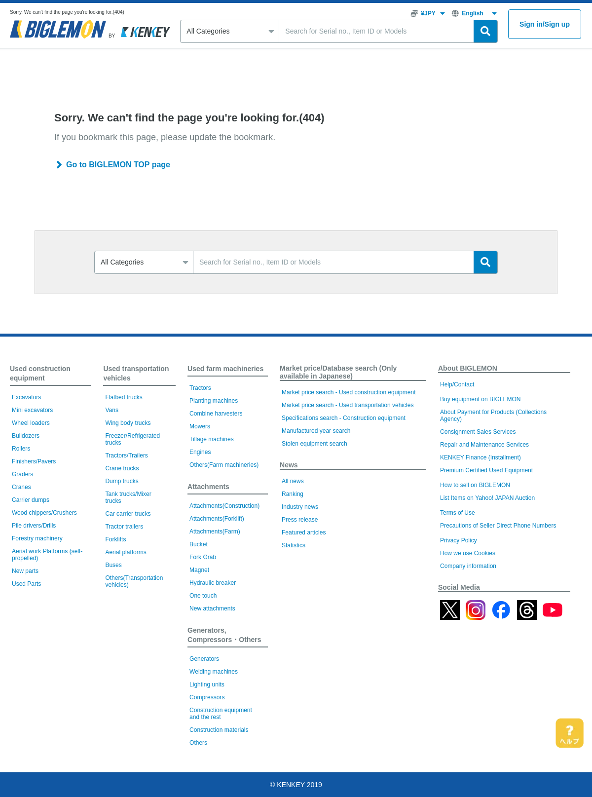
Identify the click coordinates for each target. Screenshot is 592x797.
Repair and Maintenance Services (484, 444)
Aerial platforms (125, 552)
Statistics (293, 545)
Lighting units (206, 684)
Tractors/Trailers (126, 455)
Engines (200, 452)
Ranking (292, 494)
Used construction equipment (40, 373)
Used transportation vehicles (136, 373)
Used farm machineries (225, 369)
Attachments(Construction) (224, 505)
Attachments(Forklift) (216, 518)
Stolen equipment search (314, 443)
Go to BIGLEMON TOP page (118, 164)
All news (293, 481)
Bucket (198, 544)
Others (198, 742)
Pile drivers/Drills (34, 525)
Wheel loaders (31, 422)
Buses (113, 565)
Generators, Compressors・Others (224, 635)
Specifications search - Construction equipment (344, 418)
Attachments (208, 487)
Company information (468, 566)
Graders (22, 474)
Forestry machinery (37, 538)
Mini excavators (32, 410)
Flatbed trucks (123, 397)
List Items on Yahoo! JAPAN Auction (487, 497)
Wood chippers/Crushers (44, 512)
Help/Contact (457, 384)
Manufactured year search (316, 430)
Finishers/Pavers (34, 461)
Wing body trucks (127, 422)
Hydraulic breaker (212, 582)
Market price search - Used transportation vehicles (347, 405)
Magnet (199, 570)
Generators (204, 658)
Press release (300, 519)
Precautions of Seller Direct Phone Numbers (498, 525)
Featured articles (304, 532)
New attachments (212, 608)
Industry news (300, 506)
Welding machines (213, 671)
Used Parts (26, 583)
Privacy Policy (458, 540)
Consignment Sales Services (478, 431)
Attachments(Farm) (214, 531)
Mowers (199, 426)
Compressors (206, 697)
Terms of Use (457, 512)
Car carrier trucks (127, 513)
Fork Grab (202, 557)
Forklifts (115, 539)
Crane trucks (122, 468)
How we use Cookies (467, 553)
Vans (111, 410)
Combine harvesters (215, 413)
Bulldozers (25, 435)
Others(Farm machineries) (224, 464)
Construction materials (218, 729)
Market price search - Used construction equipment (348, 392)
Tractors (200, 387)
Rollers (21, 448)
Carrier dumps (30, 499)
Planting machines (213, 400)
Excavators (26, 397)
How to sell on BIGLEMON (475, 485)
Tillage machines (211, 439)
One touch (203, 595)
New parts (25, 571)
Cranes (21, 487)
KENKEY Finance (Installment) (480, 457)
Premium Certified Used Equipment (486, 470)
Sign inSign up (544, 24)
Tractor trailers (124, 526)
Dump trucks (121, 481)
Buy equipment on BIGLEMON (480, 399)
